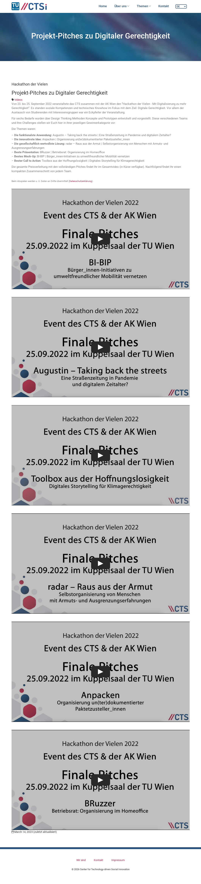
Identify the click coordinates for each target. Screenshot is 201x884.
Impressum (118, 860)
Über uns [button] (121, 6)
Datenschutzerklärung (80, 181)
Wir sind (81, 860)
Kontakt (163, 6)
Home (103, 6)
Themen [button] (144, 6)
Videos (18, 99)
